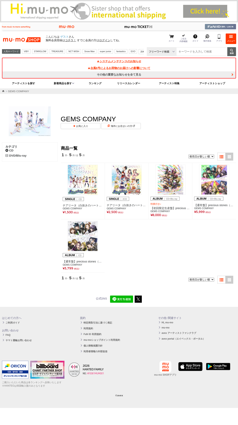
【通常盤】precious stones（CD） (83, 261)
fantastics (121, 51)
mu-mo (166, 327)
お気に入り (82, 126)
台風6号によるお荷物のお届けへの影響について (119, 68)
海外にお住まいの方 (123, 126)
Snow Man (89, 51)
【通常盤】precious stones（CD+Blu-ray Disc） (214, 205)
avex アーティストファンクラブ (179, 333)
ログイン (104, 40)
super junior (105, 51)
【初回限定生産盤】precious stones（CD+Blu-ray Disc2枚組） (171, 208)
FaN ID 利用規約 (92, 334)
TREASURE (57, 51)
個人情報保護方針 (93, 345)
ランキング (95, 83)
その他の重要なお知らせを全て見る (119, 74)
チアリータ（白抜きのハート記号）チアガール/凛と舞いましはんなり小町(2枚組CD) (127, 205)
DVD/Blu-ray (16, 155)
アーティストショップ (212, 83)
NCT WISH (73, 51)
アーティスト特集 (169, 83)
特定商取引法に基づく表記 (97, 322)
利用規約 (88, 328)
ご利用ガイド (13, 322)
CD (9, 150)
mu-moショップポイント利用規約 (101, 340)
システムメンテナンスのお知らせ (119, 61)
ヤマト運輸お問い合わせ (19, 340)
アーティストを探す (23, 83)
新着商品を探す (63, 83)
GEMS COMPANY (72, 208)
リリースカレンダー (128, 83)
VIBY (26, 51)
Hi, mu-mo (167, 322)
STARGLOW (40, 51)
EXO (133, 51)
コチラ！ (70, 40)
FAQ (8, 335)
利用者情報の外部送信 (95, 351)
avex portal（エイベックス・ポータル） (183, 338)
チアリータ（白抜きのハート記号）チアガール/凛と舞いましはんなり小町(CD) (83, 205)
